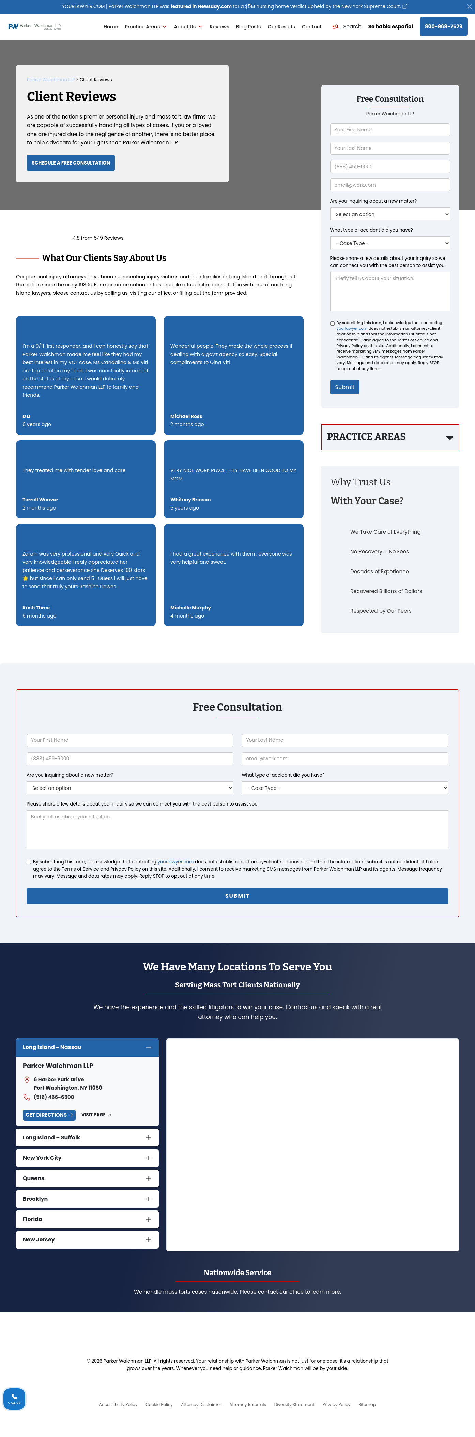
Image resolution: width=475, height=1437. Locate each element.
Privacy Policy (342, 1404)
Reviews (219, 27)
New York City (42, 1157)
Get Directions (46, 1114)
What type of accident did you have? (371, 231)
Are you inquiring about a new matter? (373, 202)
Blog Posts (248, 27)
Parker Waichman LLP (51, 80)
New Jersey (39, 1239)
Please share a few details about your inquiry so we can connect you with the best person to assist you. (388, 263)
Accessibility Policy (110, 1404)
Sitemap (375, 1404)
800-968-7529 (443, 27)
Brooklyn (35, 1198)
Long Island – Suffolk (51, 1137)
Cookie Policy (153, 1404)
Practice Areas (146, 27)
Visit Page (93, 1114)
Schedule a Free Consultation (76, 164)
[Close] (470, 7)
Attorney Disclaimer (198, 1404)
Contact (312, 27)
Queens (33, 1178)
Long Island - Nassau (52, 1047)
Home (111, 27)
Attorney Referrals (247, 1404)
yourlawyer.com (352, 329)
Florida (32, 1219)
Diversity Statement (297, 1404)
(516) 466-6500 (48, 1097)
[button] (347, 27)
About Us (188, 27)
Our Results (281, 27)
